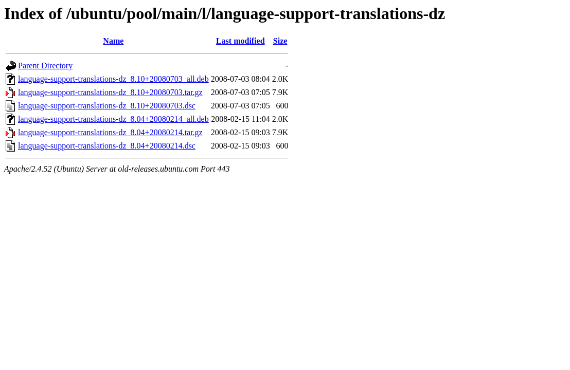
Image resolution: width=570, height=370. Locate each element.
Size (280, 40)
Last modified (240, 40)
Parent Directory (45, 65)
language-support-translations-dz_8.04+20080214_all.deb (113, 119)
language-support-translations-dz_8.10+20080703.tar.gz (110, 92)
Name (113, 40)
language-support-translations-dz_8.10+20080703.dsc (106, 105)
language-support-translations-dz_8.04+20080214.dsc (106, 145)
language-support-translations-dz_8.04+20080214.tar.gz (110, 132)
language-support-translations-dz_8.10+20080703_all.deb (113, 79)
